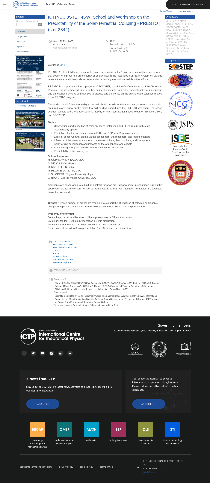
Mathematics (92, 440)
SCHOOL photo (60, 256)
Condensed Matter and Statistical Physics (64, 442)
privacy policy (66, 466)
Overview (21, 31)
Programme (22, 36)
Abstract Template (62, 241)
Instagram (51, 353)
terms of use (106, 466)
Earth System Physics (118, 440)
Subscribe (43, 404)
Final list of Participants (64, 244)
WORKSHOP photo (62, 262)
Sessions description (63, 259)
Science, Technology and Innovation (172, 442)
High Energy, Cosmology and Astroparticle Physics (37, 443)
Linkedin (60, 353)
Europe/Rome (166, 11)
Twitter (33, 353)
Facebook (24, 353)
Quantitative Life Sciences (145, 442)
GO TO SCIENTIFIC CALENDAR (187, 4)
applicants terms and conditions (36, 466)
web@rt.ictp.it (149, 472)
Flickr (70, 353)
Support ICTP (149, 404)
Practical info (23, 51)
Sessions (21, 41)
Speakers (21, 46)
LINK (62, 64)
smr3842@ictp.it (28, 106)
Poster (56, 253)
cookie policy (86, 466)
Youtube (42, 353)
